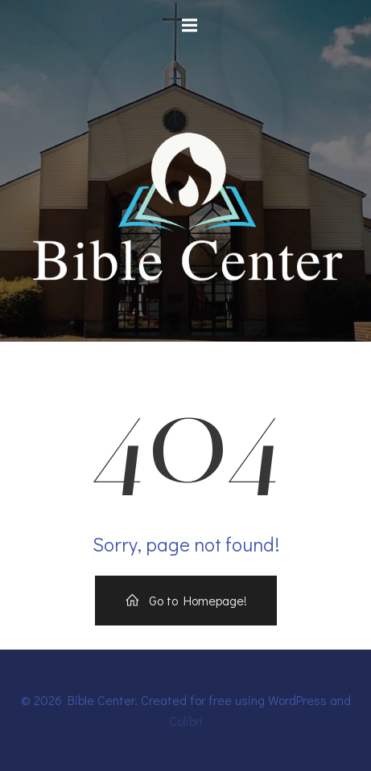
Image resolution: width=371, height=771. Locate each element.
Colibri (186, 720)
